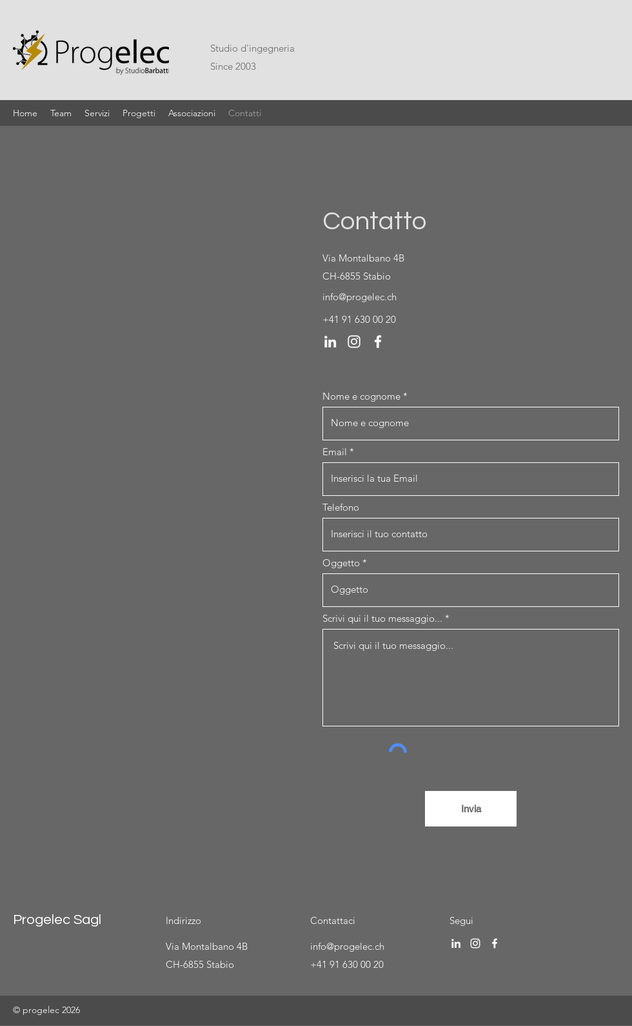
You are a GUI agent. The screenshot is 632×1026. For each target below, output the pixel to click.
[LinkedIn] (330, 341)
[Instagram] (354, 341)
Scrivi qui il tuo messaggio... (382, 618)
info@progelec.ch (359, 297)
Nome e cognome (361, 396)
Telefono (340, 507)
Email (334, 452)
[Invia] (471, 808)
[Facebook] (378, 341)
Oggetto (341, 563)
